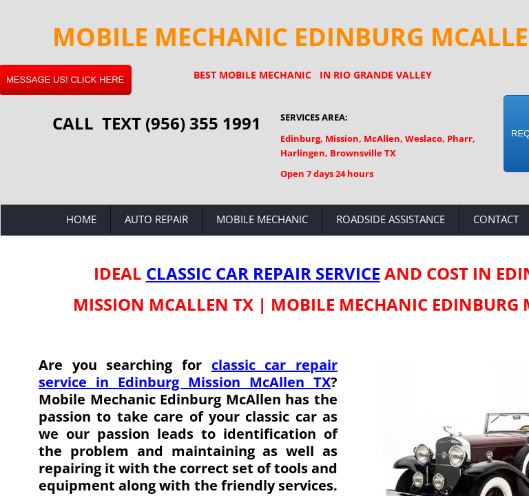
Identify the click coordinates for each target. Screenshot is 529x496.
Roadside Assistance (390, 219)
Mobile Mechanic (262, 219)
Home (81, 219)
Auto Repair (156, 219)
